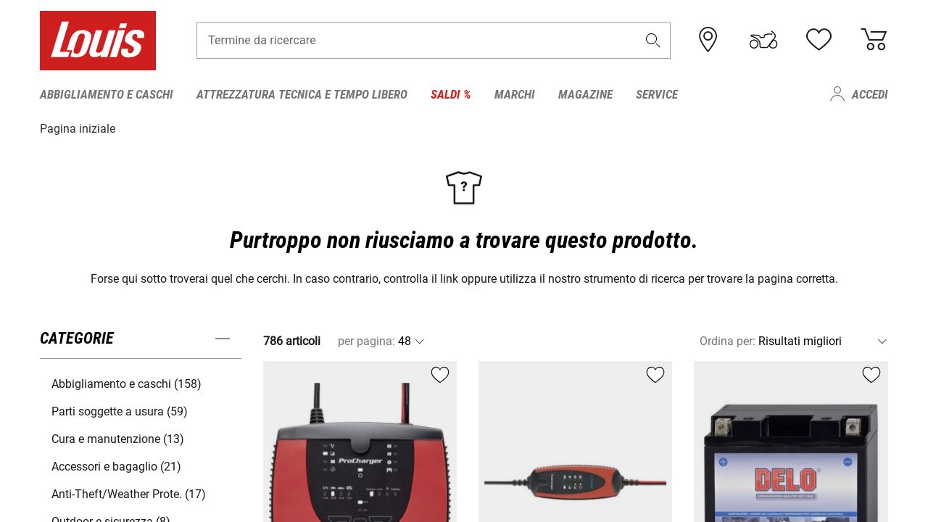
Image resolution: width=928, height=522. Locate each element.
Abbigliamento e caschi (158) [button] (126, 383)
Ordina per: (727, 340)
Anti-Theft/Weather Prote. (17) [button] (128, 493)
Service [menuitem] (657, 94)
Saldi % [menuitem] (451, 94)
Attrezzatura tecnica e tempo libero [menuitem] (301, 94)
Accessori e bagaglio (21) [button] (116, 466)
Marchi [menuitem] (514, 94)
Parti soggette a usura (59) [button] (119, 411)
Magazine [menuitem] (585, 94)
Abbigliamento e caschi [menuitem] (106, 94)
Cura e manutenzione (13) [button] (117, 438)
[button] (653, 41)
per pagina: (366, 340)
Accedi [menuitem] (870, 94)
